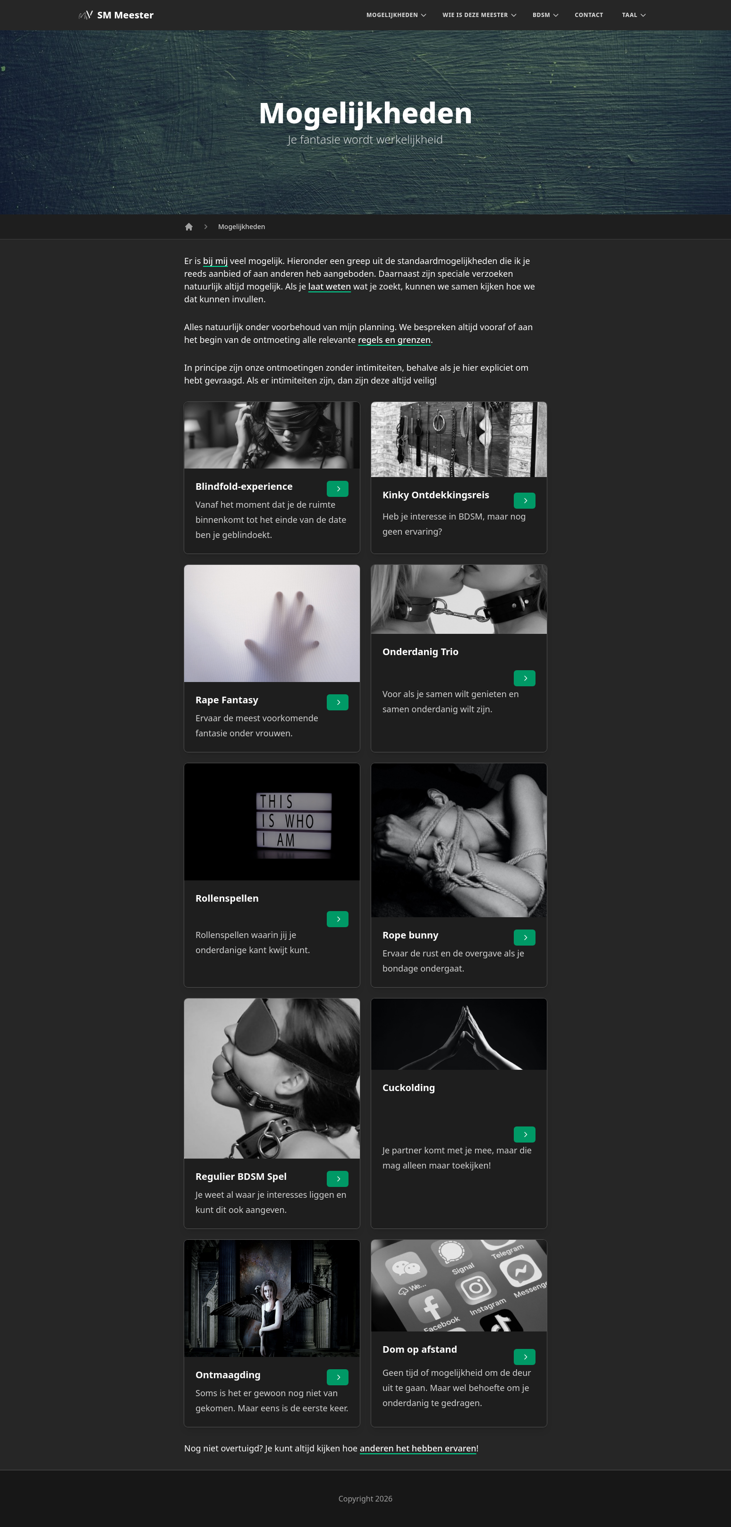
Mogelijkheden (392, 15)
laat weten (329, 286)
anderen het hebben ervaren (418, 1448)
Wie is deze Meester (475, 15)
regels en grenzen (394, 339)
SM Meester (115, 15)
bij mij (215, 260)
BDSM (541, 15)
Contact (589, 15)
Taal (634, 15)
